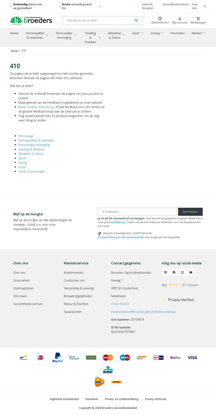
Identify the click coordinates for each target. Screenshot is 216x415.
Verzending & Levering (79, 288)
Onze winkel (21, 280)
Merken (199, 34)
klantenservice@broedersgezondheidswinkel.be (143, 312)
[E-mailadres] (137, 212)
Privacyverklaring (107, 237)
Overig (157, 34)
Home (14, 34)
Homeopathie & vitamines (37, 36)
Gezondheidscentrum (176, 4)
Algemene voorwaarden (64, 399)
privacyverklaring (114, 222)
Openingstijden (23, 288)
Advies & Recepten (147, 6)
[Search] (97, 20)
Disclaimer (92, 399)
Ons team (20, 296)
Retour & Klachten (76, 304)
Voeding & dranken (31, 149)
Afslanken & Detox (118, 36)
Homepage (26, 136)
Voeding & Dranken (94, 36)
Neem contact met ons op (36, 107)
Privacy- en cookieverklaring (121, 399)
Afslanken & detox (30, 154)
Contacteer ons (74, 280)
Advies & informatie (31, 171)
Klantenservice (73, 273)
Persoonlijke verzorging (67, 36)
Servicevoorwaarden (132, 237)
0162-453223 (120, 304)
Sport (139, 34)
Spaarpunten (73, 312)
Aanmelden (190, 212)
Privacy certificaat (155, 399)
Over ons (195, 6)
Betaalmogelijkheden (78, 296)
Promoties (178, 34)
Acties (22, 167)
